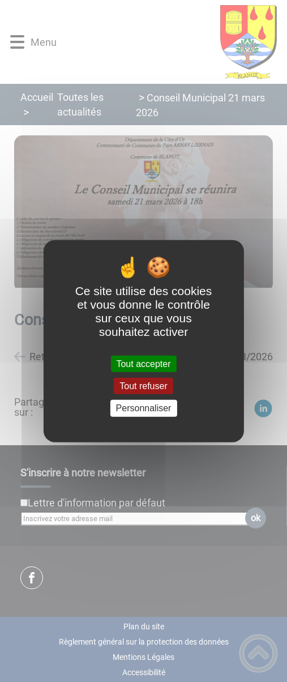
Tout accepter (143, 364)
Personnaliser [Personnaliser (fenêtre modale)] (144, 408)
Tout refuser (143, 386)
